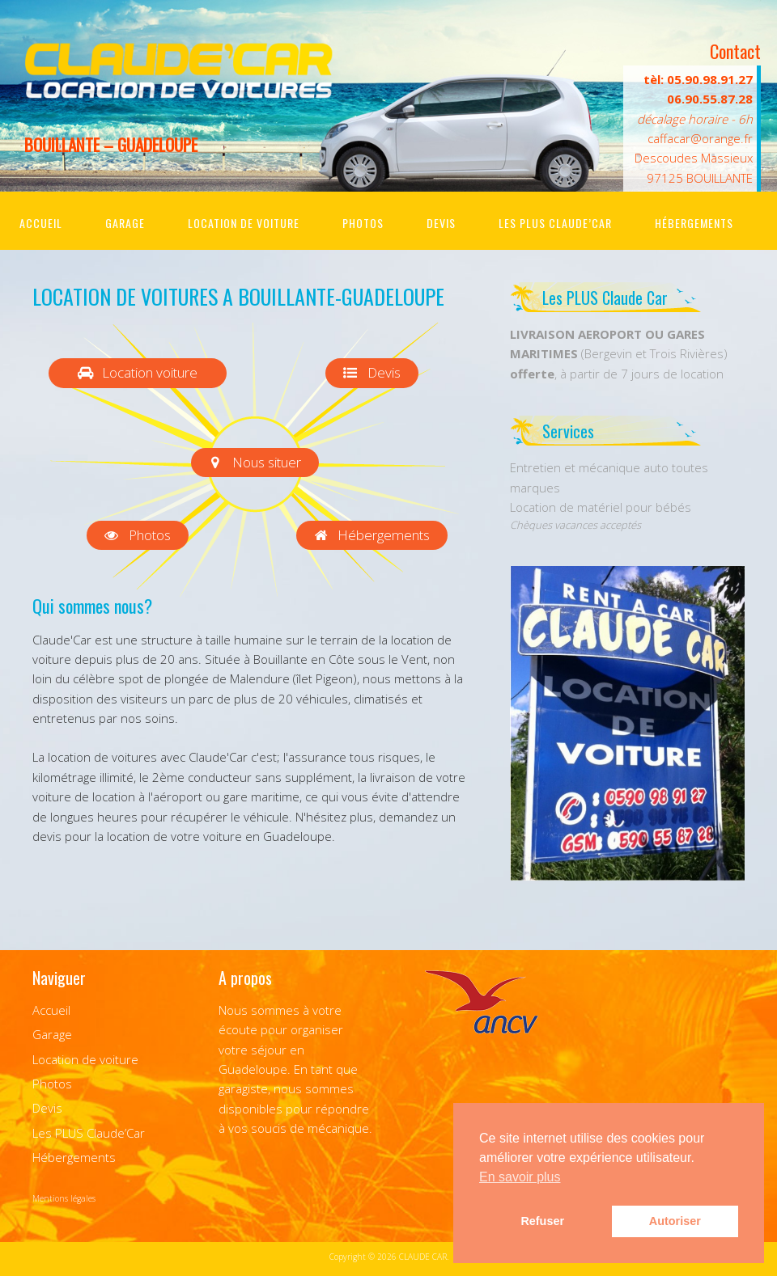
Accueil (40, 222)
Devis (441, 222)
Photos (363, 222)
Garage (125, 222)
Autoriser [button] (675, 1221)
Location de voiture (243, 222)
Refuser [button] (542, 1221)
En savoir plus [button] (520, 1177)
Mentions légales (64, 1198)
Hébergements (694, 222)
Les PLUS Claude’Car (555, 222)
